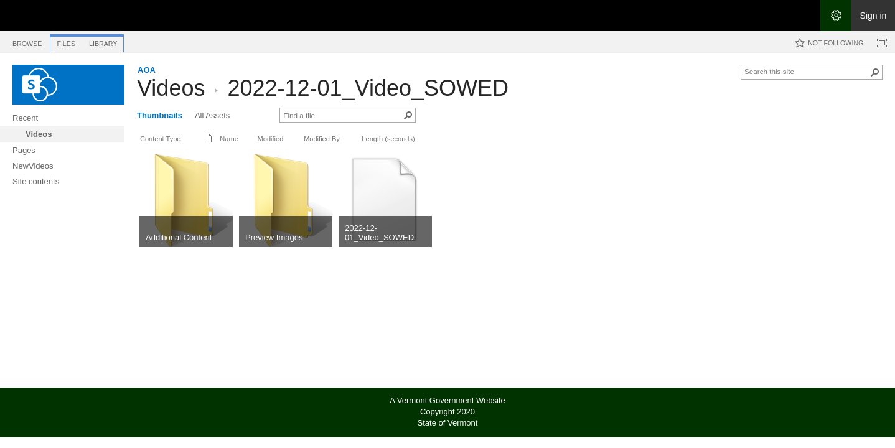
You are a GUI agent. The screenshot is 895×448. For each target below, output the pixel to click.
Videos (171, 88)
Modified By (322, 138)
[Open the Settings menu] (835, 15)
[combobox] (806, 71)
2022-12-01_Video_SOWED (367, 88)
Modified (271, 138)
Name (229, 138)
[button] (875, 72)
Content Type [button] (160, 138)
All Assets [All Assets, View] (212, 115)
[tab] (27, 41)
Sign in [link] (873, 16)
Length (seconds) (388, 138)
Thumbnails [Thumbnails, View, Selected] (159, 115)
